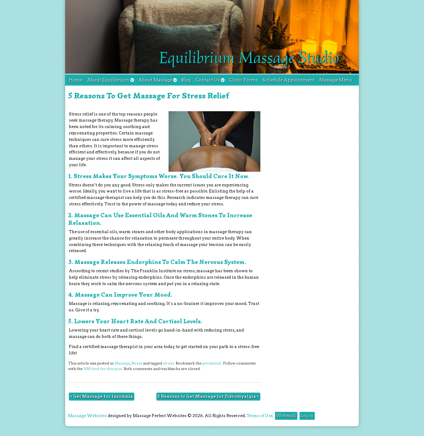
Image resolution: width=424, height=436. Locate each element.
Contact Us (210, 80)
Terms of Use (260, 415)
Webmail (286, 415)
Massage (122, 363)
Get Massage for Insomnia (101, 396)
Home (76, 80)
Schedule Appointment (288, 80)
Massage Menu (335, 80)
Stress (136, 363)
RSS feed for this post (103, 369)
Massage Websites (87, 415)
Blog (186, 80)
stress (168, 363)
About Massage (158, 80)
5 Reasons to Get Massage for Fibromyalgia (208, 396)
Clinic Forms (243, 80)
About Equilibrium (110, 80)
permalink (212, 363)
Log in (307, 415)
